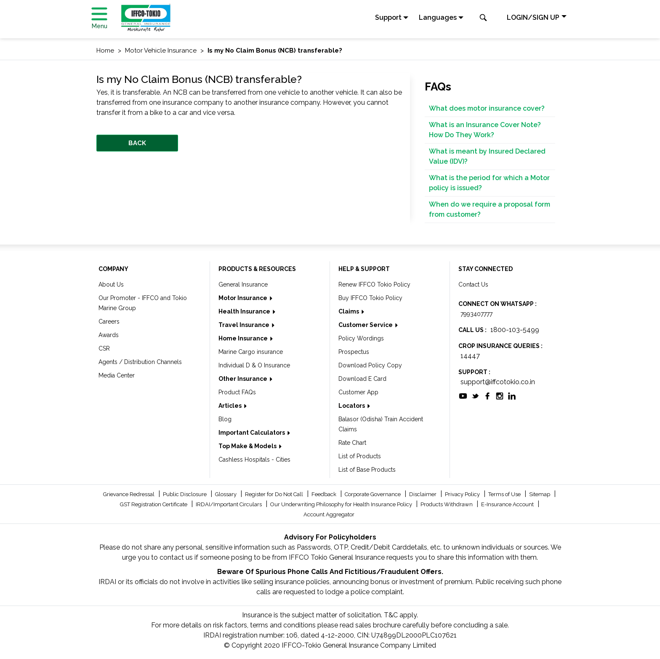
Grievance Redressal (129, 494)
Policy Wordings (361, 338)
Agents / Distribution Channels (140, 362)
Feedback (324, 494)
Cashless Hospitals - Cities (254, 459)
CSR (104, 348)
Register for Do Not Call (274, 494)
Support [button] (388, 17)
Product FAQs (237, 392)
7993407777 (476, 314)
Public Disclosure (185, 494)
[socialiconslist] (463, 395)
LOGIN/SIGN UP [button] (533, 17)
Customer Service (366, 325)
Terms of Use (505, 494)
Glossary (226, 494)
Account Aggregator (328, 514)
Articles (230, 405)
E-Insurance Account (508, 504)
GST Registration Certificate (154, 504)
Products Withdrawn (447, 504)
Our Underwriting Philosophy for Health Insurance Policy (341, 504)
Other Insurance (243, 378)
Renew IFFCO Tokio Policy (374, 284)
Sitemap (540, 494)
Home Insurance (243, 338)
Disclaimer (423, 494)
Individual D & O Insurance (254, 365)
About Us (111, 284)
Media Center (116, 375)
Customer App (358, 392)
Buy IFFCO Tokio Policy (370, 298)
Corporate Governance (373, 494)
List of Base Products (367, 469)
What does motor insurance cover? (487, 108)
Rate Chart (352, 442)
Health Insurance (244, 311)
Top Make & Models (248, 446)
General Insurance (243, 284)
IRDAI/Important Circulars (229, 504)
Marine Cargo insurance (250, 351)
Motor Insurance (243, 298)
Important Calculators (252, 432)
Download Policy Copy (370, 365)
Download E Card (362, 378)
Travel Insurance (244, 325)
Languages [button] (438, 17)
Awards (108, 335)
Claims (349, 311)
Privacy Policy (463, 494)
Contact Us (473, 284)
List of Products (359, 456)
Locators (352, 405)
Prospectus (353, 351)
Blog (225, 419)
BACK (137, 143)
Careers (109, 321)
